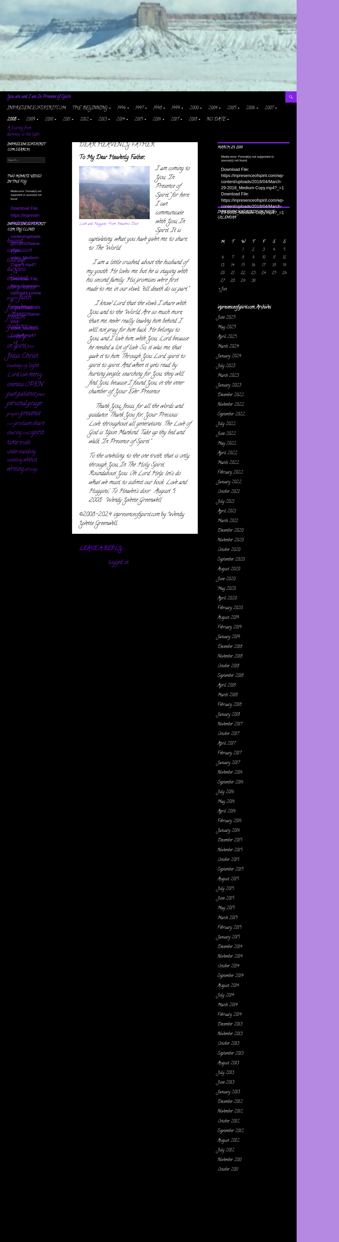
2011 (66, 119)
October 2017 (228, 734)
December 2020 (230, 530)
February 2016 (230, 821)
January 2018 (229, 714)
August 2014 (228, 986)
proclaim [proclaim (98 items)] (23, 423)
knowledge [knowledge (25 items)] (14, 366)
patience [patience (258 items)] (27, 394)
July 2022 (226, 424)
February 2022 (230, 472)
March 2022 (228, 463)
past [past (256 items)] (12, 394)
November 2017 (230, 724)
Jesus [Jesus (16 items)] (30, 347)
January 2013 (229, 1092)
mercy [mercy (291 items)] (35, 375)
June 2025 (226, 317)
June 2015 (226, 898)
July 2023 (226, 366)
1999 (175, 108)
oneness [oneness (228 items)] (15, 385)
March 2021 (228, 521)
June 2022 (227, 434)
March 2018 (228, 695)
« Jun (223, 289)
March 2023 (228, 376)
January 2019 (229, 637)
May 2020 (227, 589)
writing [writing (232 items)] (15, 469)
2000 (194, 108)
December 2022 (231, 395)
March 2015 (228, 918)
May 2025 (227, 327)
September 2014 (230, 976)
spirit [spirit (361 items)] (37, 433)
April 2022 (227, 453)
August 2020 (229, 569)
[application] (254, 175)
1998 (157, 108)
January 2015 (229, 937)
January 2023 (229, 385)
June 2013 (226, 1082)
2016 (157, 119)
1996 (121, 108)
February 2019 (230, 627)
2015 (138, 119)
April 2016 (227, 811)
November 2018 (230, 656)
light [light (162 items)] (34, 365)
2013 (102, 119)
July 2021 (226, 501)
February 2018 (230, 705)
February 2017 (229, 753)
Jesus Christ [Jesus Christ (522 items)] (22, 356)
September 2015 (230, 869)
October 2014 (228, 966)
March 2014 (228, 1005)
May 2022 (227, 443)
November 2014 (230, 956)
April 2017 (226, 743)
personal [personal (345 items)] (17, 404)
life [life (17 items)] (25, 366)
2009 (30, 119)
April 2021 (227, 511)
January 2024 (229, 356)
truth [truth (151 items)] (24, 443)
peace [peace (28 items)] (40, 394)
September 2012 (231, 1131)
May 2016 (226, 802)
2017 (175, 119)
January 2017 (229, 763)
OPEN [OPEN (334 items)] (34, 385)
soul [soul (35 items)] (26, 433)
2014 (120, 119)
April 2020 (227, 598)
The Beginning (90, 108)
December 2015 (230, 840)
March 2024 (228, 346)
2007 (269, 108)
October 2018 (228, 666)
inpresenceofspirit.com (36, 108)
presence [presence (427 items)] (30, 414)
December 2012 (230, 1102)
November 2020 (230, 540)
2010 (49, 119)
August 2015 (228, 879)
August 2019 (228, 618)
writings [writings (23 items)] (31, 469)
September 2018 (230, 676)
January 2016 (229, 831)
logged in (118, 562)
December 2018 (230, 647)
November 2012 (230, 1111)
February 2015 (230, 927)
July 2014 (226, 995)
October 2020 (229, 550)
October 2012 (228, 1121)
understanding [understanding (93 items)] (21, 452)
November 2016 (230, 772)
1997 (139, 108)
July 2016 (226, 792)
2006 (250, 108)
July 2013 (226, 1073)
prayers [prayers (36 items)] (13, 414)
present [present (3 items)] (10, 424)
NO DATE (216, 119)
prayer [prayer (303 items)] (35, 404)
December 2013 (230, 1024)
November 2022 (231, 405)
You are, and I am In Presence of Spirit (39, 97)
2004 (212, 108)
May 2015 (226, 908)
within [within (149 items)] (30, 460)
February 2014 (230, 1015)
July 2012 (226, 1150)
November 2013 (230, 1034)
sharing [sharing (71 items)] (14, 433)
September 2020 (231, 559)
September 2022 (231, 414)
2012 (84, 119)
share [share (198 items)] (38, 423)
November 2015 (230, 850)
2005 (231, 108)
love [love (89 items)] (24, 375)
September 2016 (230, 782)
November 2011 (230, 1160)
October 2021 (228, 492)
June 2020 (226, 579)
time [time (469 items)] (12, 443)
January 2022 (229, 482)
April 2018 (227, 685)
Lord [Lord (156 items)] (13, 375)
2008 (11, 119)
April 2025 (227, 337)
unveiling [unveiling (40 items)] (14, 460)
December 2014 (230, 947)
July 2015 (226, 889)
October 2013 (228, 1044)
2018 (193, 119)
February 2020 (230, 608)
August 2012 (228, 1140)
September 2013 (230, 1053)
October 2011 (228, 1169)
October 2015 (228, 860)
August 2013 (228, 1063)
